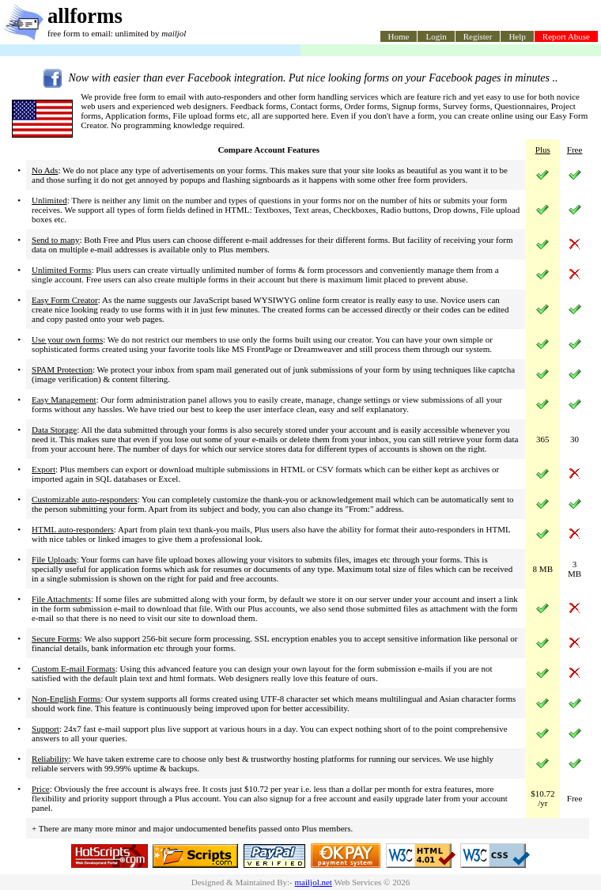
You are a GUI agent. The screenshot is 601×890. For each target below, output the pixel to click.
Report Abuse (566, 36)
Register (478, 36)
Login (435, 36)
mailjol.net (313, 882)
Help (516, 36)
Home (399, 36)
